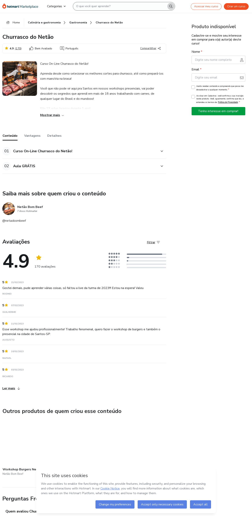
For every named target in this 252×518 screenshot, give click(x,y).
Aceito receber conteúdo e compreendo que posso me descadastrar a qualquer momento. (220, 88)
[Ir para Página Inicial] (21, 6)
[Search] (170, 6)
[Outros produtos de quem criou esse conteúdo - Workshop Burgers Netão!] (24, 448)
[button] (80, 151)
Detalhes (54, 136)
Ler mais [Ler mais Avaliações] (11, 388)
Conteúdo (10, 136)
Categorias (56, 6)
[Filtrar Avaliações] (153, 242)
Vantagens (32, 136)
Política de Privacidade (228, 102)
